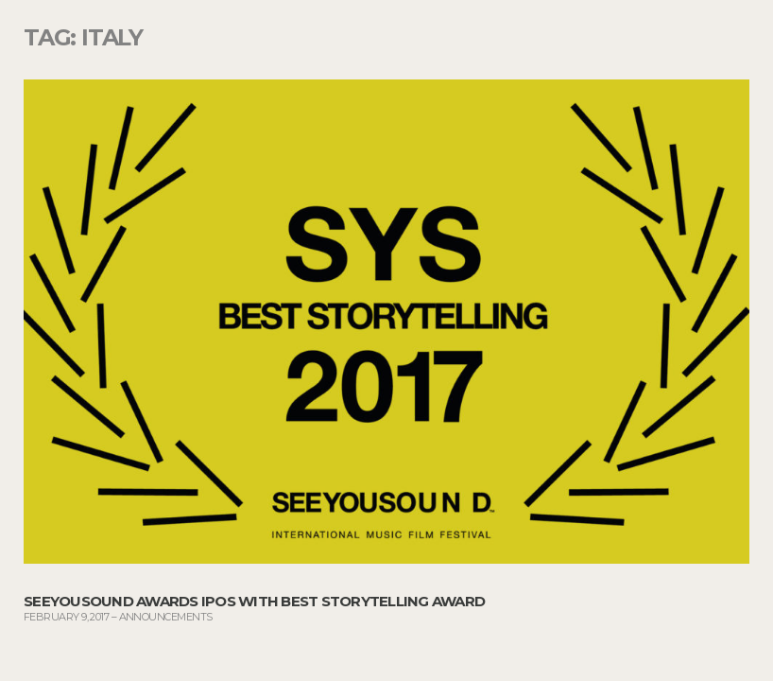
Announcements (166, 616)
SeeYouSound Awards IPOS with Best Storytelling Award (254, 601)
